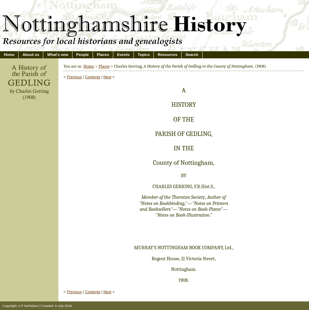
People (82, 55)
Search (191, 55)
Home (9, 55)
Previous (74, 77)
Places (103, 55)
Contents (92, 77)
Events (123, 55)
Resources (168, 55)
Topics (144, 55)
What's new (57, 55)
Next (107, 77)
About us (31, 55)
